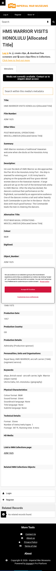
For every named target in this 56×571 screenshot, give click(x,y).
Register (18, 14)
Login (7, 493)
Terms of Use (31, 546)
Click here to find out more (16, 60)
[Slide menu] (3, 3)
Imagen (29, 563)
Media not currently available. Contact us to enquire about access (28, 77)
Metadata (8, 68)
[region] (28, 286)
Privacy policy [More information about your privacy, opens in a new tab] (44, 281)
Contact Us (31, 534)
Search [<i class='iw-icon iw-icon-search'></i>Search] (54, 22)
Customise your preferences (28, 297)
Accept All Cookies (28, 289)
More (30, 14)
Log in (5, 14)
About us (30, 538)
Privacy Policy (30, 542)
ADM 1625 (9, 453)
